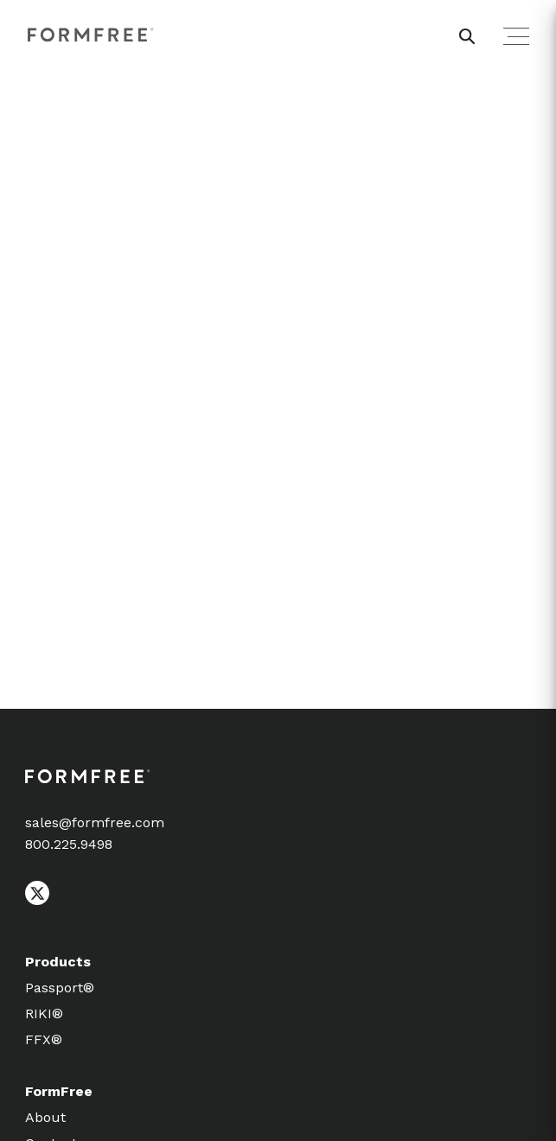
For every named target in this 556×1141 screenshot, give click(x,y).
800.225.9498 (68, 844)
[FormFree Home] (91, 36)
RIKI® (44, 1013)
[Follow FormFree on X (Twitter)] (37, 900)
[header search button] (467, 36)
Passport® (59, 987)
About (45, 1117)
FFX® (43, 1039)
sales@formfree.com (94, 822)
